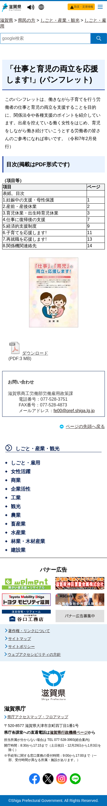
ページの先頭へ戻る (85, 426)
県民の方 (26, 20)
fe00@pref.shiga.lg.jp (74, 410)
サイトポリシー (21, 646)
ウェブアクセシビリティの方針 (34, 654)
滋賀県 (6, 20)
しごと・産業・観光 (60, 20)
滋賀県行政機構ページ (69, 732)
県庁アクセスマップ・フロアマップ (37, 717)
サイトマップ (19, 638)
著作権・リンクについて (29, 631)
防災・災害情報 (83, 6)
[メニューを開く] (100, 6)
